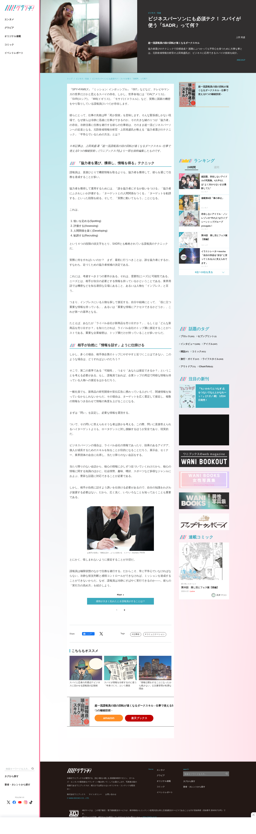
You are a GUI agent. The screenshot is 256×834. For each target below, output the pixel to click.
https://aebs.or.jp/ (150, 817)
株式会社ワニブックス (76, 794)
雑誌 (185, 351)
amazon (108, 718)
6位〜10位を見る (204, 272)
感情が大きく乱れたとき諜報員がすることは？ (120, 601)
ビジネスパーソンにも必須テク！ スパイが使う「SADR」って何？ (120, 79)
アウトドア (188, 366)
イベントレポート (14, 53)
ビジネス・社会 (82, 79)
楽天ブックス (139, 718)
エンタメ (9, 19)
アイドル (210, 344)
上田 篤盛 (240, 37)
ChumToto (206, 366)
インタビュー (190, 344)
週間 (216, 167)
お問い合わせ (110, 794)
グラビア (9, 27)
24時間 (191, 167)
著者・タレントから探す (17, 784)
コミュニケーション (156, 634)
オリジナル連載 (13, 36)
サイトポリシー (95, 794)
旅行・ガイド (190, 359)
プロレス (188, 336)
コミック (9, 44)
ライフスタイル (212, 359)
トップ (70, 79)
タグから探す (12, 776)
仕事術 (136, 634)
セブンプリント (207, 336)
